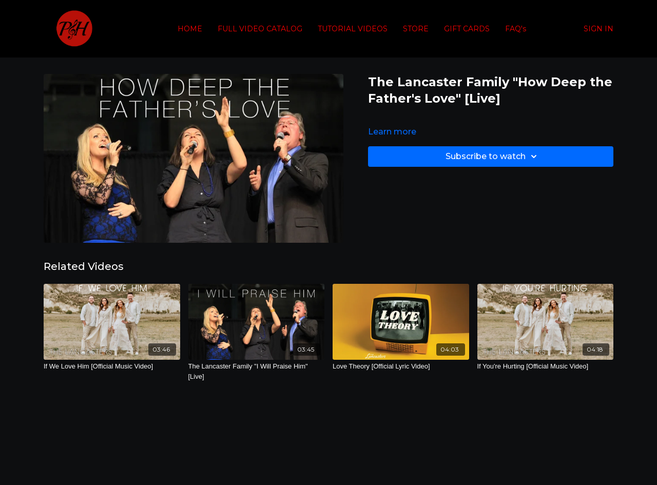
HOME (190, 28)
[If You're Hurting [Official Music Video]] (545, 366)
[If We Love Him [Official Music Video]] (112, 366)
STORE (416, 28)
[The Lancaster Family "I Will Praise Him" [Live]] (256, 371)
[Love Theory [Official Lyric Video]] (401, 366)
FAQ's (515, 28)
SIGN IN (598, 28)
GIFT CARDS (467, 28)
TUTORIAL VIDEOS (353, 28)
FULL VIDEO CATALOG (260, 28)
